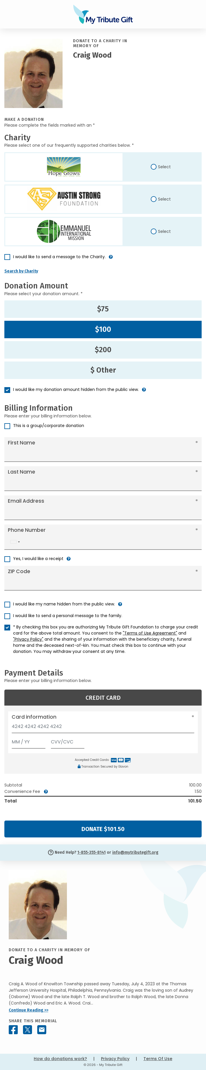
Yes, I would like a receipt (38, 558)
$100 (103, 329)
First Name (21, 442)
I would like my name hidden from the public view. (64, 604)
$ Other (103, 370)
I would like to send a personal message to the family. (67, 616)
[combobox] (15, 542)
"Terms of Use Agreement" (150, 633)
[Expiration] (28, 741)
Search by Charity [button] (21, 271)
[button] (111, 259)
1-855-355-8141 (91, 852)
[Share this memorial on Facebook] (13, 1029)
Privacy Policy (115, 1059)
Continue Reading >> (28, 1010)
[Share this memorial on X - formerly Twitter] (27, 1029)
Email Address (26, 500)
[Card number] (103, 728)
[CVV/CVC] (68, 741)
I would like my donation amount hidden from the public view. (76, 389)
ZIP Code (19, 571)
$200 (103, 350)
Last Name (21, 471)
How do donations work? (60, 1059)
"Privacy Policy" (28, 639)
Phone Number (27, 530)
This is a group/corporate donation (48, 425)
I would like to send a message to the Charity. (59, 257)
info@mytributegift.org (135, 852)
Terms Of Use (157, 1059)
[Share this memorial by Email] (41, 1029)
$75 (103, 309)
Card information (34, 716)
